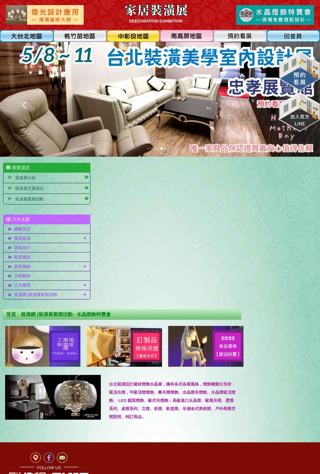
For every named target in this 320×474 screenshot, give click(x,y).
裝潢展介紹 (25, 178)
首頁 (91, 168)
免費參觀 (42, 405)
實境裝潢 (22, 238)
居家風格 (22, 267)
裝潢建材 (22, 257)
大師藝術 (22, 276)
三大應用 (22, 285)
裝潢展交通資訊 (29, 188)
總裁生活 (22, 229)
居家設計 (22, 248)
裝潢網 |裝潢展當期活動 (35, 295)
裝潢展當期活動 (29, 199)
